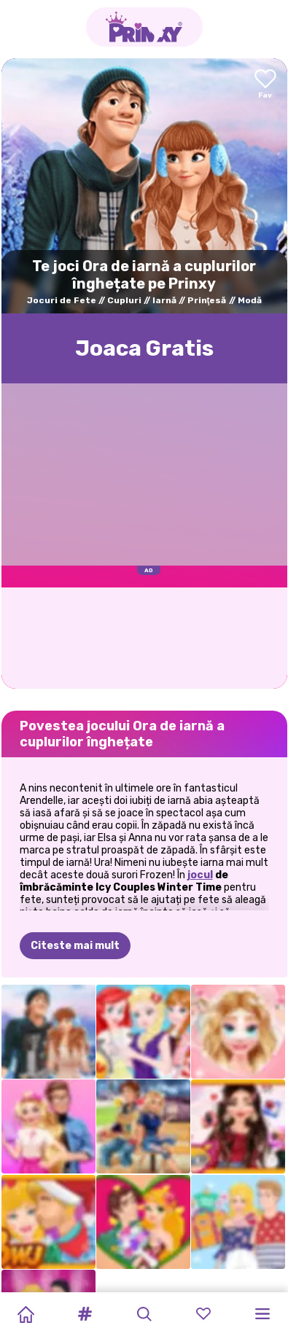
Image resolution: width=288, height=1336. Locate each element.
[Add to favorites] (265, 85)
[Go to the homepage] (144, 27)
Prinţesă (207, 300)
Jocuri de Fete (61, 300)
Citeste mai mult (75, 946)
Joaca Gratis (144, 348)
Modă (250, 300)
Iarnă (164, 300)
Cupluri (124, 300)
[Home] (25, 1314)
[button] (84, 1314)
